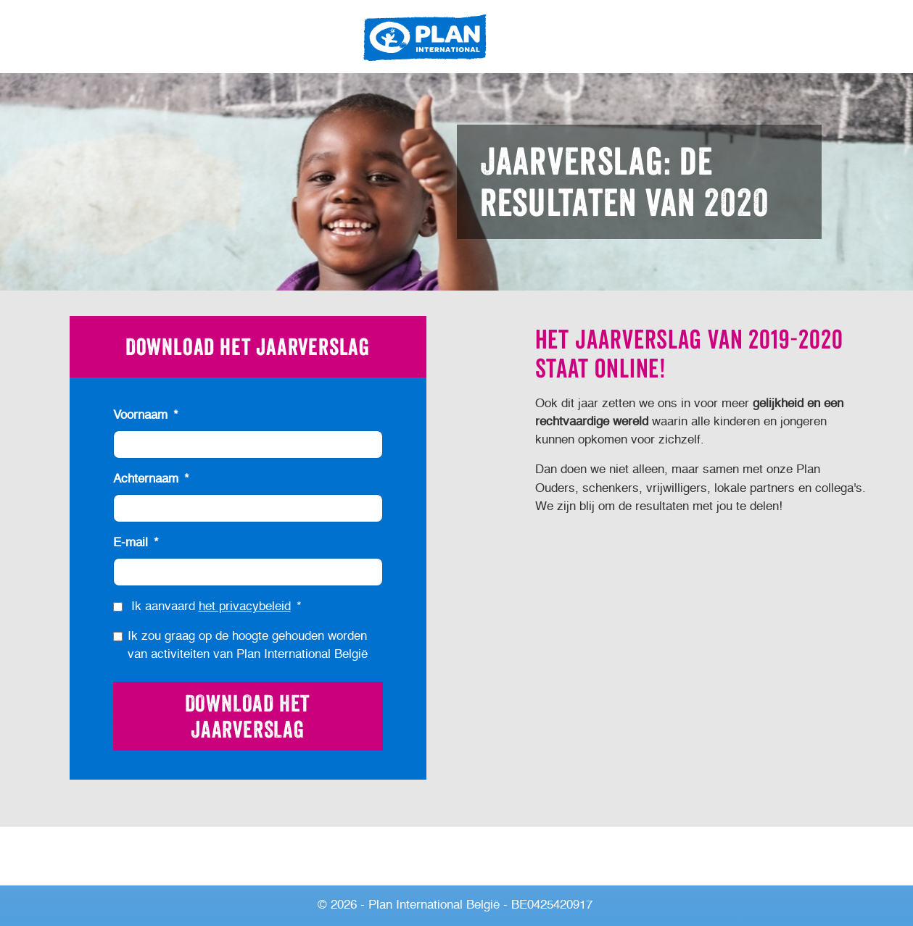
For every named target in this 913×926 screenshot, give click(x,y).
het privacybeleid (245, 607)
